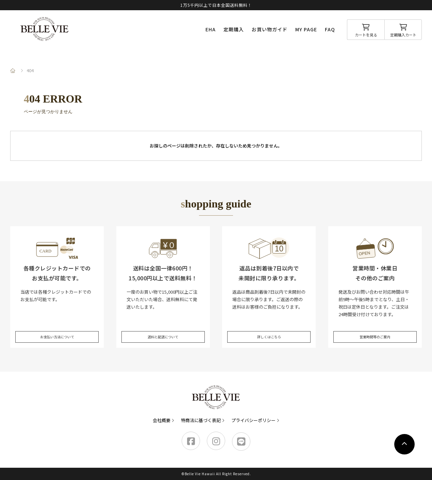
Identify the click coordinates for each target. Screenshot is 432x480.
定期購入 (233, 29)
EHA (210, 29)
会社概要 (161, 420)
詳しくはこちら (268, 330)
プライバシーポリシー (253, 420)
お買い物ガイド (269, 29)
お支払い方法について (57, 330)
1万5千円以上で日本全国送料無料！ (216, 5)
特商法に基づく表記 (201, 420)
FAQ (330, 29)
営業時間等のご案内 (375, 330)
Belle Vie (44, 29)
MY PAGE (306, 29)
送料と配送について (163, 330)
